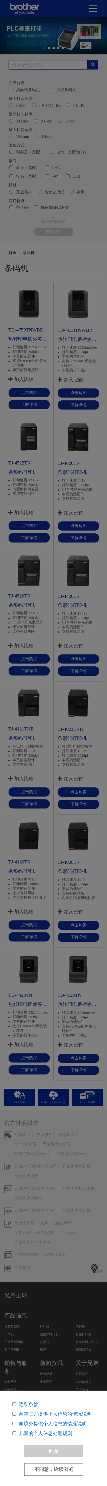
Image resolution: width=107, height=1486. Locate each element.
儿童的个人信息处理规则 (45, 1433)
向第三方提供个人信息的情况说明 (55, 1414)
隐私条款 (28, 1404)
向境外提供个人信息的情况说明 (53, 1423)
